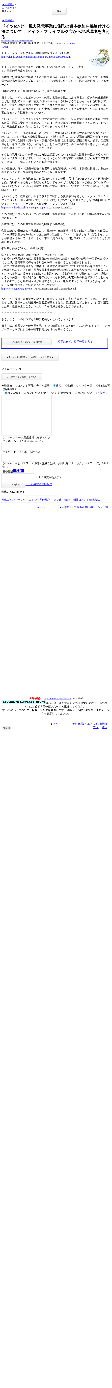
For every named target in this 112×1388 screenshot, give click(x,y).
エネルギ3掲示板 (84, 515)
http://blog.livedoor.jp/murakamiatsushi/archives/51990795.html (36, 56)
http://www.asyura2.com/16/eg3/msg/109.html (17, 40)
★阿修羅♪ (8, 4)
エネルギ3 (8, 7)
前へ (108, 515)
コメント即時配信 (39, 507)
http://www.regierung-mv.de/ (16, 288)
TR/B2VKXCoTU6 (61, 43)
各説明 (101, 392)
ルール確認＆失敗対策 (38, 492)
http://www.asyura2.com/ (57, 706)
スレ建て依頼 (62, 507)
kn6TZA (72, 43)
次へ (99, 515)
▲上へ (41, 515)
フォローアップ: (11, 368)
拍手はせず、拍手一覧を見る (75, 341)
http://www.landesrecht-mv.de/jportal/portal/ (25, 207)
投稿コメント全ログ (13, 507)
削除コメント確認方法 (86, 507)
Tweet (4, 46)
